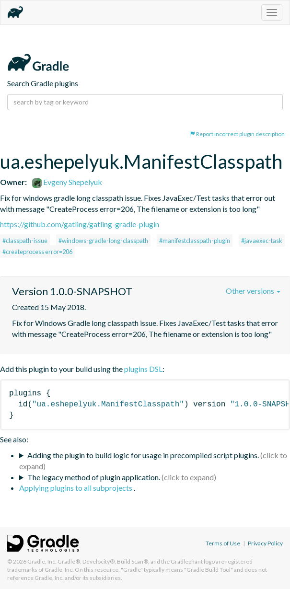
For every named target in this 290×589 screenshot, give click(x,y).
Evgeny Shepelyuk (67, 181)
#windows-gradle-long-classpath (103, 240)
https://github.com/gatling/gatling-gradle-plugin (79, 224)
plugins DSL (143, 368)
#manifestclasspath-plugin (194, 240)
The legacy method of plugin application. (93, 477)
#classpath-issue (24, 240)
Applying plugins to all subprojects (76, 487)
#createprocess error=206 (37, 251)
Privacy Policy (265, 543)
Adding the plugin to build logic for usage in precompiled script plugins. (143, 455)
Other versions (253, 290)
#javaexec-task (261, 240)
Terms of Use (223, 543)
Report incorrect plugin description (237, 134)
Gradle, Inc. (42, 561)
